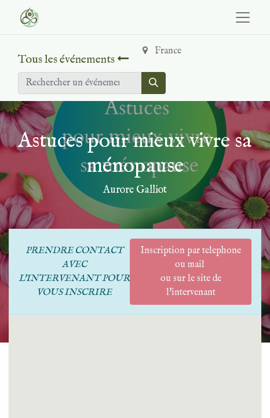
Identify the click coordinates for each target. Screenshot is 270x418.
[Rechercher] (153, 83)
